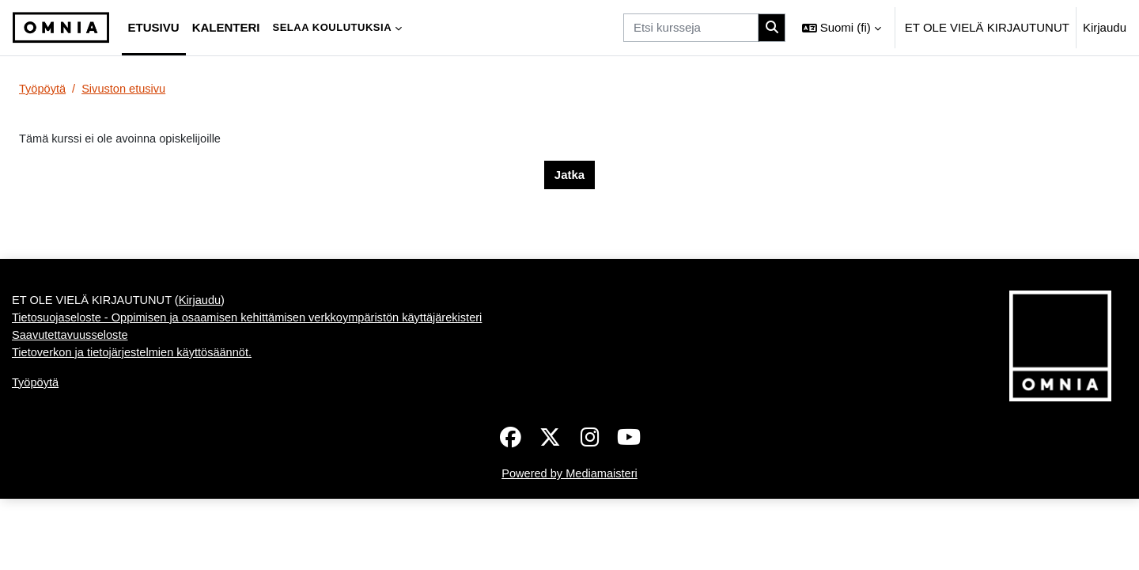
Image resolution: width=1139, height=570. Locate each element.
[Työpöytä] (61, 28)
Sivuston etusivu (126, 89)
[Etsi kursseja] (691, 28)
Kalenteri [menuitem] (226, 27)
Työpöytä (43, 89)
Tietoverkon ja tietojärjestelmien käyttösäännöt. (135, 425)
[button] (841, 27)
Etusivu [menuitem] (154, 27)
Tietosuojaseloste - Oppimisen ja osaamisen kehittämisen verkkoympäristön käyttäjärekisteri (254, 390)
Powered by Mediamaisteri (570, 545)
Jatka (569, 175)
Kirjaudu (1104, 27)
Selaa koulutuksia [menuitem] (332, 27)
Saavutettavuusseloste (71, 408)
